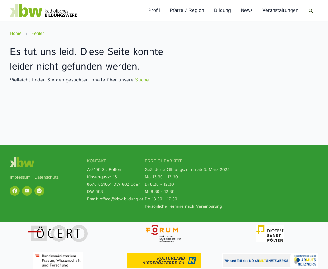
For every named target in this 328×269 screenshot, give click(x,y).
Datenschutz (46, 177)
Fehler (37, 33)
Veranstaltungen (280, 10)
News (246, 10)
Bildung (222, 10)
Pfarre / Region (187, 10)
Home (15, 33)
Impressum (20, 177)
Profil (154, 10)
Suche (142, 80)
